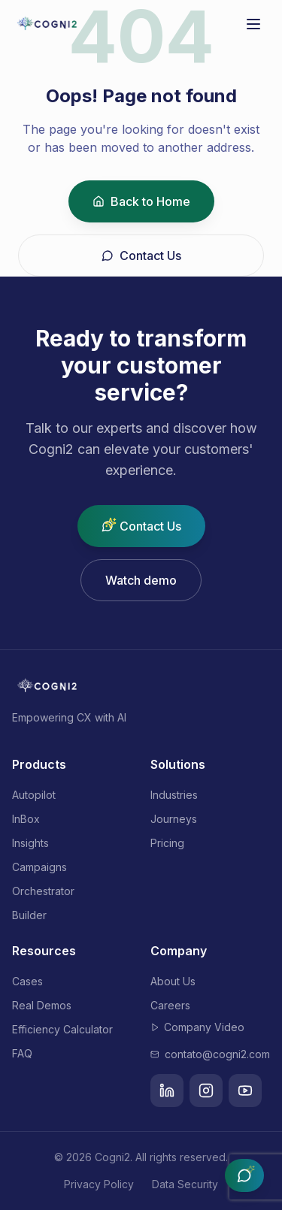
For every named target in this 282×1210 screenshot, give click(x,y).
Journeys (173, 818)
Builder (29, 915)
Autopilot (34, 794)
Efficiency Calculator (62, 1029)
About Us (173, 981)
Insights (30, 842)
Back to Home (141, 201)
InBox (26, 818)
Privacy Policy (99, 1184)
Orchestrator (43, 891)
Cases (27, 981)
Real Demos (41, 1005)
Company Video (197, 1027)
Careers (170, 1005)
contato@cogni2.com (210, 1054)
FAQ (22, 1053)
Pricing (167, 842)
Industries (174, 794)
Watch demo (141, 580)
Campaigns (39, 867)
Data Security (185, 1184)
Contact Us (141, 255)
